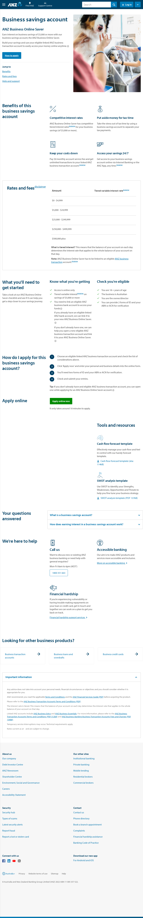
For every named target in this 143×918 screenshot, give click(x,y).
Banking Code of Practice (86, 842)
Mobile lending (81, 770)
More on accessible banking (112, 562)
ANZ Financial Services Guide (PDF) (88, 697)
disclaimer (72, 126)
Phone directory (81, 818)
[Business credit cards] (120, 654)
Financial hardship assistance (88, 836)
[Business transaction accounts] (22, 656)
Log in (127, 4)
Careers (6, 788)
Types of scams (9, 818)
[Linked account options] (68, 46)
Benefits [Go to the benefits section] (6, 71)
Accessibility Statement (14, 794)
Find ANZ (30, 4)
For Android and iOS (83, 860)
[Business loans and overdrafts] (71, 656)
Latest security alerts (12, 824)
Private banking (81, 764)
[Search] (99, 4)
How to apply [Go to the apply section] (12, 55)
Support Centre (45, 4)
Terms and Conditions (55, 697)
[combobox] (99, 4)
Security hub (8, 812)
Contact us (78, 812)
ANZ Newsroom (10, 770)
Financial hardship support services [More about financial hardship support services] (69, 617)
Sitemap (54, 873)
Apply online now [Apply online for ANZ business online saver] (61, 401)
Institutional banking (84, 758)
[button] (2, 4)
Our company (9, 758)
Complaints (79, 830)
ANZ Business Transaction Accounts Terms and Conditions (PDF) (52, 701)
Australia (10, 873)
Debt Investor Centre (12, 764)
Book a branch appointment (87, 824)
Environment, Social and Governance (21, 782)
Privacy (22, 873)
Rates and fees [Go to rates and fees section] (9, 76)
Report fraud (8, 830)
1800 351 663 (58, 572)
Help (64, 873)
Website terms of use (37, 873)
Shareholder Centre (12, 776)
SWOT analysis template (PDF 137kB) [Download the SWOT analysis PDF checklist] (117, 497)
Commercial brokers (83, 782)
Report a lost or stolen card (15, 836)
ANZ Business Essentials (66, 713)
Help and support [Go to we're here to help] (11, 81)
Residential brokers (83, 776)
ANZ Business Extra (42, 713)
